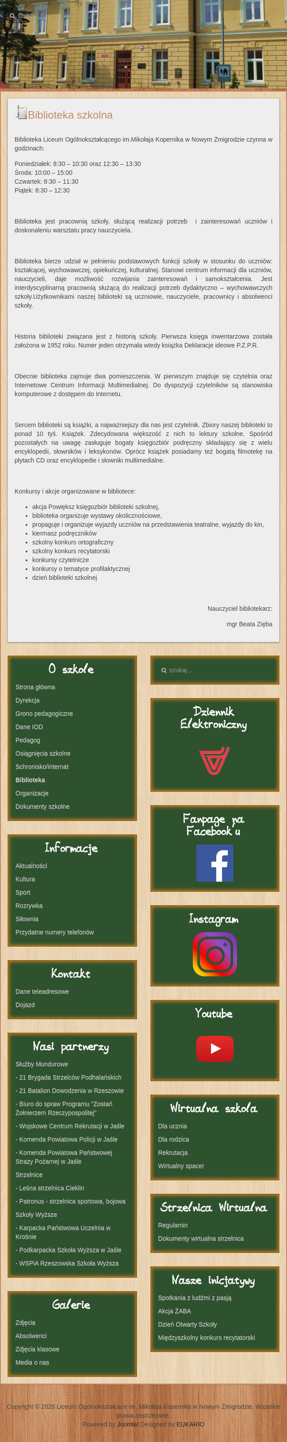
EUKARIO (190, 1424)
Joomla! (128, 1424)
